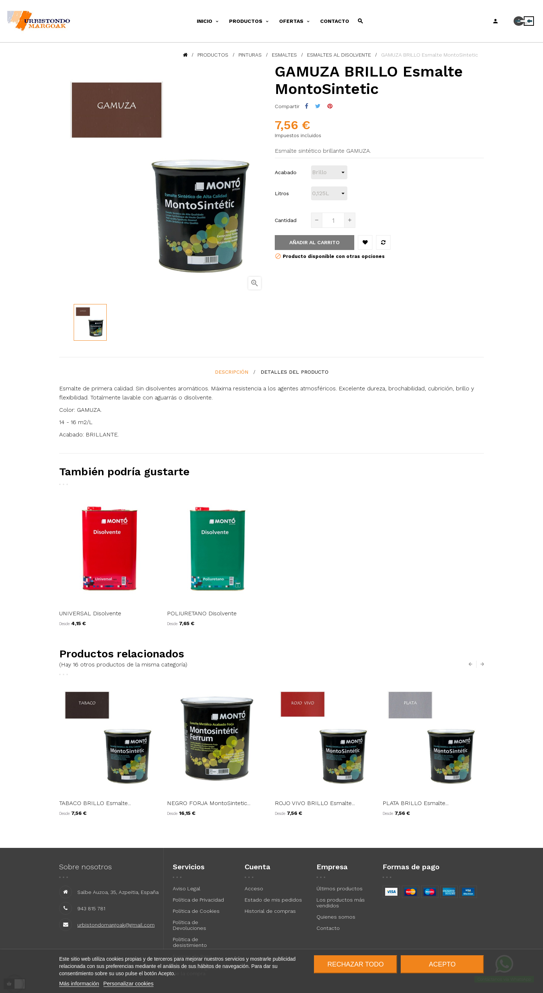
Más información (79, 983)
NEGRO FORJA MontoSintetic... (208, 803)
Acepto (442, 964)
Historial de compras (270, 911)
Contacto (328, 928)
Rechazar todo (355, 964)
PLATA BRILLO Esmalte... (416, 803)
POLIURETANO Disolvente (202, 613)
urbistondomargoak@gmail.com (116, 925)
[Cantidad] (333, 220)
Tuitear (318, 106)
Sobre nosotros (85, 866)
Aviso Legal (186, 888)
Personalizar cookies (128, 983)
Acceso (254, 888)
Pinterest (329, 106)
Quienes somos (336, 917)
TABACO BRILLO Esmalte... (95, 803)
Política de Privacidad (198, 900)
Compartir (306, 106)
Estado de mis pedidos (273, 900)
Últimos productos (340, 888)
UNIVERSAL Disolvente (90, 613)
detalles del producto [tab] (294, 372)
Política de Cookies (196, 911)
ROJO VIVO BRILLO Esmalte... (315, 803)
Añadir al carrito (314, 242)
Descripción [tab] (231, 372)
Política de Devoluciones (189, 925)
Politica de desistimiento (190, 942)
